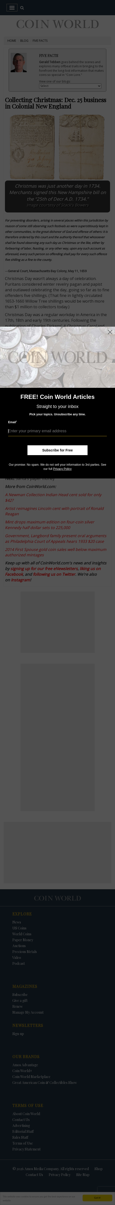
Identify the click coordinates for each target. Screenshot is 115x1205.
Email (12, 422)
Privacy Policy (62, 469)
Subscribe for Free (57, 450)
